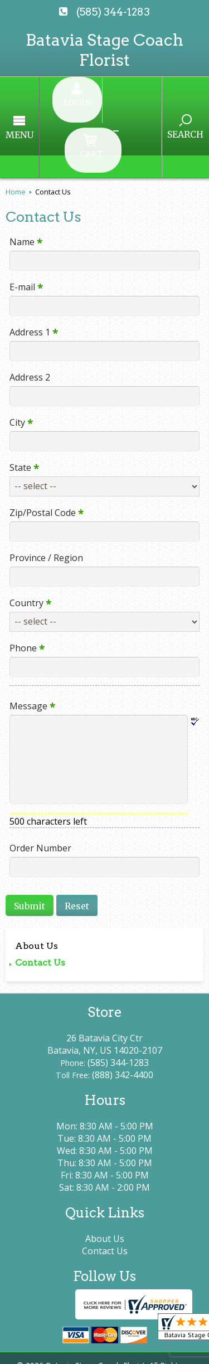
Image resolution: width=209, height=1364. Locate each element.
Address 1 (30, 268)
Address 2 (26, 314)
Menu (41, 103)
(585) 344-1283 (113, 12)
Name (22, 178)
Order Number (36, 784)
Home (16, 128)
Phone (23, 584)
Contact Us (40, 899)
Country (26, 539)
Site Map (146, 1349)
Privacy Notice (118, 1337)
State (20, 404)
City (17, 359)
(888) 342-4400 (122, 1012)
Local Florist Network (66, 1349)
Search (165, 102)
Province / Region (42, 494)
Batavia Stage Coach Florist (104, 50)
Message (28, 642)
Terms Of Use (42, 1337)
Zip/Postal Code (43, 449)
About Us (36, 882)
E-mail (22, 223)
